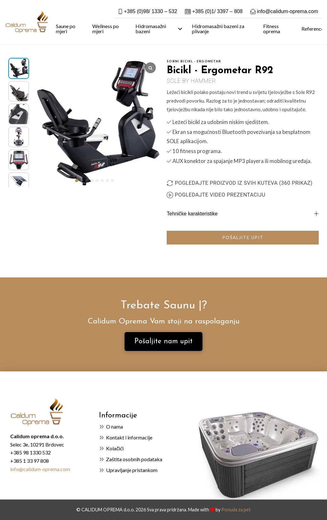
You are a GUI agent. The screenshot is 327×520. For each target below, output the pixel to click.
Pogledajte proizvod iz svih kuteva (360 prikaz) (243, 183)
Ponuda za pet (236, 509)
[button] (76, 180)
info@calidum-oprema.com (40, 469)
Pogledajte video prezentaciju (220, 195)
